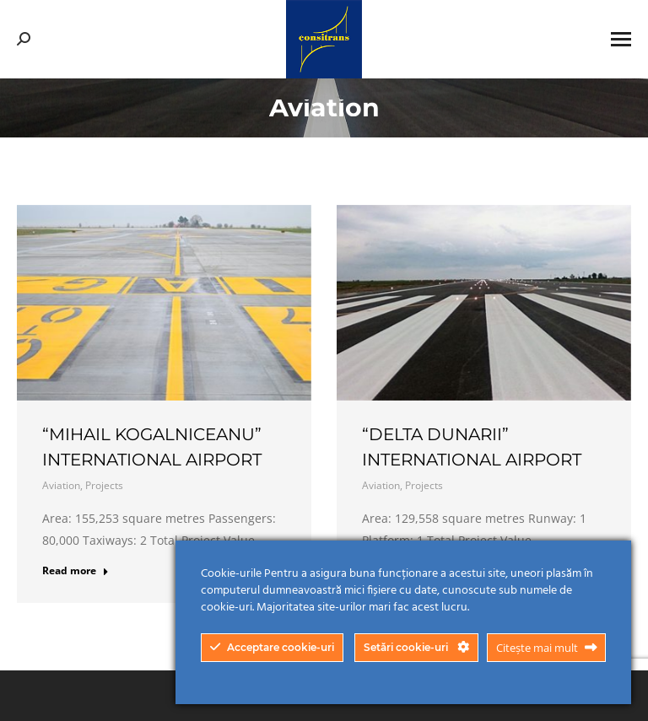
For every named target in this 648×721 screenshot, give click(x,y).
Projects (104, 485)
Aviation (61, 485)
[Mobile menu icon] (621, 39)
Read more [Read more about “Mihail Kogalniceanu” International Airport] (75, 571)
